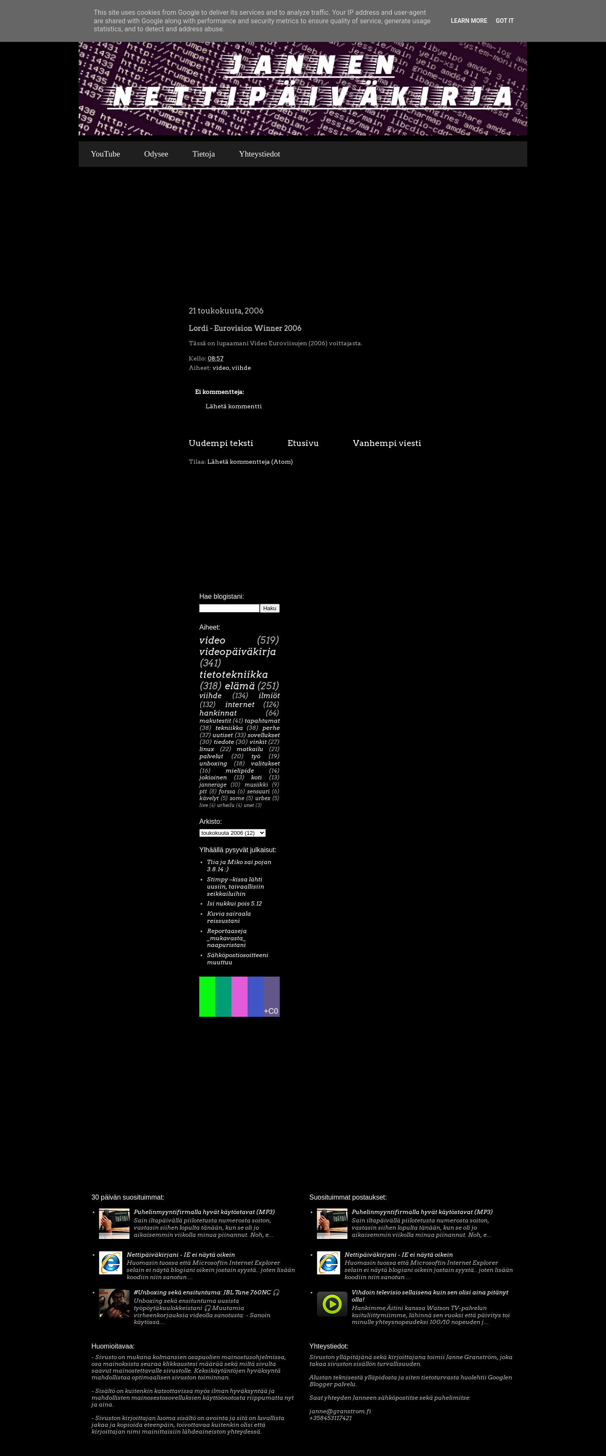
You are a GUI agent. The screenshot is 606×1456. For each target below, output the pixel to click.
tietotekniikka (233, 674)
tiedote (224, 741)
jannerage (212, 785)
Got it (505, 20)
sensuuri (258, 791)
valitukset (265, 763)
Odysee (156, 153)
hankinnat (218, 713)
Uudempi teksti (221, 443)
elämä (240, 686)
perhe (271, 727)
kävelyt (209, 798)
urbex (262, 798)
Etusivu (303, 443)
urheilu (225, 805)
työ (255, 756)
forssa (227, 791)
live (203, 805)
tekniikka (229, 727)
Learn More (469, 20)
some (237, 798)
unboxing (213, 763)
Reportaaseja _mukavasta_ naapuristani (227, 938)
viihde (241, 367)
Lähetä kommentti (234, 406)
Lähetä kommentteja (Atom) (250, 461)
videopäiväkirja (237, 652)
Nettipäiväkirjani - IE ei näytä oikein (181, 1254)
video (220, 367)
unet (249, 805)
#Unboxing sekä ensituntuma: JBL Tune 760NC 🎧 (206, 1292)
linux (206, 749)
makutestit (215, 720)
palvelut (211, 756)
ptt (203, 791)
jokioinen (213, 777)
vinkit (258, 741)
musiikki (256, 785)
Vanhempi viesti (387, 443)
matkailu (250, 749)
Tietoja (204, 153)
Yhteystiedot (259, 153)
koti (256, 777)
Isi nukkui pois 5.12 (234, 903)
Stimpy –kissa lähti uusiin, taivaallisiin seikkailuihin (235, 886)
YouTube (105, 153)
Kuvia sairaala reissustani (229, 917)
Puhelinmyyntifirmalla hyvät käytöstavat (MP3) (204, 1211)
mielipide (240, 770)
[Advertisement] (305, 243)
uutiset (222, 735)
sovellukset (264, 735)
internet (239, 704)
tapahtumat (262, 720)
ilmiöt (269, 695)
